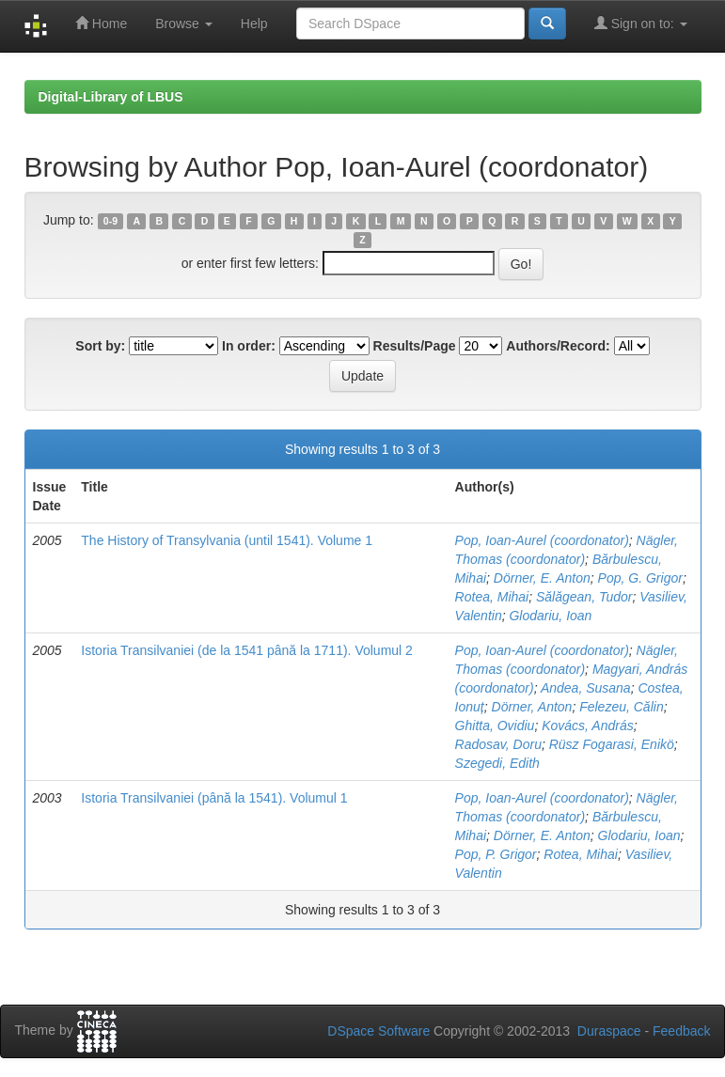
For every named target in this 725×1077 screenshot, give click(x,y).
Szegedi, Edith (497, 763)
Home (101, 23)
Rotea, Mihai (492, 596)
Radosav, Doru (498, 744)
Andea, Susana (586, 687)
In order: (249, 345)
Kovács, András (588, 725)
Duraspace (609, 1030)
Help (254, 23)
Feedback (681, 1030)
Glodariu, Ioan (550, 615)
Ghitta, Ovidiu (495, 725)
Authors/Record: (557, 345)
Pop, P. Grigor (496, 854)
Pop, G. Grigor (640, 577)
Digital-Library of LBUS (111, 96)
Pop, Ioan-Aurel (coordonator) (542, 540)
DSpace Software (378, 1030)
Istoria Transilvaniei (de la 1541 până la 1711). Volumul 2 (247, 650)
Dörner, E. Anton (542, 577)
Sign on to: (640, 23)
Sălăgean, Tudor (584, 596)
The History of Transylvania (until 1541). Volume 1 (226, 540)
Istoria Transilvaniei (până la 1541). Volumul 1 (214, 797)
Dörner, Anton (532, 706)
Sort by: (100, 345)
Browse (184, 23)
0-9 (110, 220)
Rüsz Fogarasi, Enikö (611, 744)
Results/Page (414, 345)
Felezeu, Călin (621, 706)
